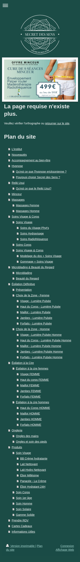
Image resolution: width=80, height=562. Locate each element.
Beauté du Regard (27, 278)
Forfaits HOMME (30, 424)
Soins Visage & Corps (25, 216)
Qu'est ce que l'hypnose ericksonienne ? (41, 171)
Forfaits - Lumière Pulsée (36, 323)
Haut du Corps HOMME (35, 407)
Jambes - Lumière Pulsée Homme (41, 351)
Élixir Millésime (29, 475)
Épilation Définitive (23, 284)
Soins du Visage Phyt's (34, 227)
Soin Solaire (23, 509)
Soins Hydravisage (32, 233)
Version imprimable (20, 546)
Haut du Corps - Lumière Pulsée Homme (45, 340)
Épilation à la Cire (23, 362)
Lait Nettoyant (29, 464)
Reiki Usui (18, 182)
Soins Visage (24, 222)
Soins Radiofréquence (34, 239)
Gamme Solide (25, 514)
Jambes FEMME (30, 391)
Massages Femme (27, 205)
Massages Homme (28, 211)
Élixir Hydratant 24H (32, 486)
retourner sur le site (57, 123)
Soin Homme (24, 503)
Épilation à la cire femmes (32, 368)
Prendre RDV (20, 520)
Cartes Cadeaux (22, 526)
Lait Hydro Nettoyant (33, 469)
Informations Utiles (23, 531)
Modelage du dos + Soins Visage (41, 256)
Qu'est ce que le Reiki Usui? (33, 188)
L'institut (17, 149)
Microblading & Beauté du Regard (33, 267)
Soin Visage (23, 453)
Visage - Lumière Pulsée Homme (41, 334)
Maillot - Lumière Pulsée (35, 312)
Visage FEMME (30, 374)
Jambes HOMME (31, 419)
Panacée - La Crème (33, 481)
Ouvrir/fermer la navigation (40, 5)
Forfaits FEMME (30, 396)
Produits (17, 447)
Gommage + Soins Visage (36, 261)
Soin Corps (23, 492)
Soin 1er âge (24, 498)
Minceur (17, 194)
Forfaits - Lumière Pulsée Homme (41, 357)
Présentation (24, 289)
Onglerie (17, 430)
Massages (18, 199)
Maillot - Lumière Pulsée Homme (40, 346)
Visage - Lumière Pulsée (35, 301)
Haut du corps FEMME (34, 379)
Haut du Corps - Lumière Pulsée (40, 306)
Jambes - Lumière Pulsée (36, 317)
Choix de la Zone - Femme (32, 295)
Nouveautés (19, 154)
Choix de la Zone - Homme (33, 329)
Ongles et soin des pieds (31, 441)
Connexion (67, 546)
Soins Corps (23, 244)
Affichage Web (65, 549)
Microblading (24, 272)
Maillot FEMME (29, 385)
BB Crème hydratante (33, 458)
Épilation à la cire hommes (32, 402)
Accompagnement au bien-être (31, 160)
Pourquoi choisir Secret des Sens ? (38, 177)
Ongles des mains (27, 436)
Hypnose (17, 166)
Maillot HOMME (30, 413)
